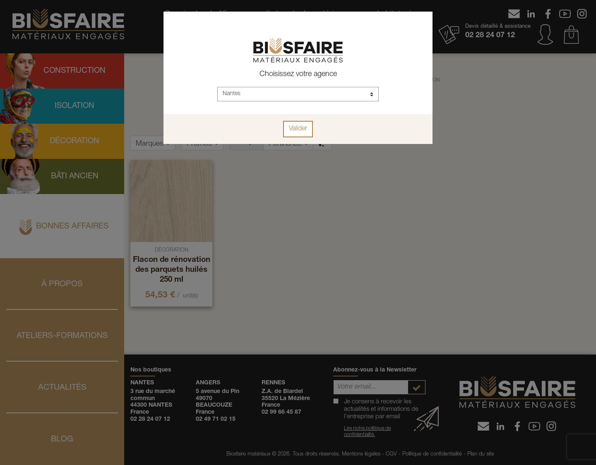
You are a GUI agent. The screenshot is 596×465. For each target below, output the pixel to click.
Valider (298, 129)
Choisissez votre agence (298, 74)
